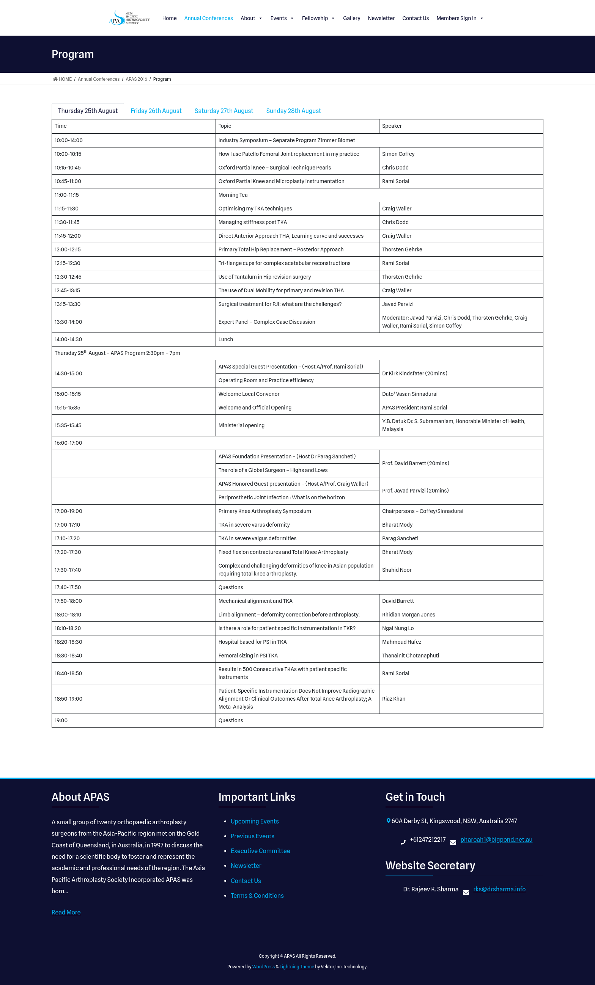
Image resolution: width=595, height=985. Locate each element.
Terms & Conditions (257, 895)
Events (282, 18)
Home (169, 18)
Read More (66, 912)
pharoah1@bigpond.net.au (497, 839)
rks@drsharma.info (499, 889)
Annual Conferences (208, 18)
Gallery (351, 18)
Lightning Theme (297, 966)
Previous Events (252, 836)
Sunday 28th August (293, 110)
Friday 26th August (156, 110)
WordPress (263, 966)
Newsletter (381, 18)
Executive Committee (260, 851)
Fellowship (318, 18)
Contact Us (415, 18)
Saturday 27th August (224, 110)
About (252, 18)
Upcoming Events (255, 821)
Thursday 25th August (88, 110)
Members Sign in (460, 18)
